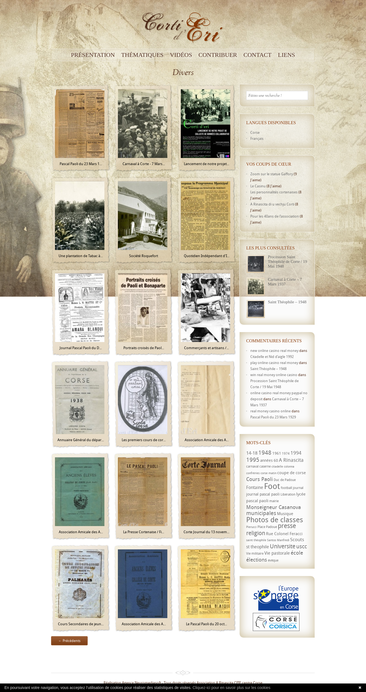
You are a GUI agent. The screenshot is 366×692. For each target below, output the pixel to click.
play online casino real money (274, 362)
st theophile (257, 547)
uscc (301, 546)
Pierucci (251, 527)
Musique (285, 513)
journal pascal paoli (263, 494)
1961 (276, 453)
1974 (286, 453)
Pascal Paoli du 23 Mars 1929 (273, 417)
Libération (288, 494)
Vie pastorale (277, 553)
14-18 (251, 453)
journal (298, 487)
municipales (261, 513)
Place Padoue (267, 526)
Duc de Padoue (285, 479)
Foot (272, 485)
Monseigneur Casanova (273, 507)
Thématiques (142, 55)
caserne (265, 466)
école (297, 552)
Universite (282, 546)
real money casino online (270, 410)
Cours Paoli (259, 479)
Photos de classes (274, 519)
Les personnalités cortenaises (274, 192)
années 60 (269, 460)
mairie (274, 501)
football (286, 487)
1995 (252, 459)
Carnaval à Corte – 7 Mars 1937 (285, 281)
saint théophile (256, 540)
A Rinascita (291, 460)
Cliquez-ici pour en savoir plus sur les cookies (231, 687)
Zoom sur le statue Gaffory (271, 173)
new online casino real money (274, 350)
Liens (286, 55)
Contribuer (217, 55)
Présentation (93, 55)
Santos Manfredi (278, 540)
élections (256, 559)
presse (287, 525)
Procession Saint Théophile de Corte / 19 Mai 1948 (287, 261)
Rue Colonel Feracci (284, 533)
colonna (289, 466)
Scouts (297, 539)
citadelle (277, 466)
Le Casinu (258, 186)
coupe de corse (291, 472)
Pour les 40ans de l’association (274, 216)
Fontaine (254, 487)
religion (255, 533)
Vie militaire (255, 553)
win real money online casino (273, 374)
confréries (253, 473)
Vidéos (181, 55)
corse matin (268, 473)
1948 (264, 452)
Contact (257, 55)
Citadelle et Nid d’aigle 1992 (272, 356)
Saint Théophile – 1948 (287, 302)
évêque (273, 560)
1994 (295, 452)
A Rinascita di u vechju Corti (272, 204)
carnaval (252, 466)
